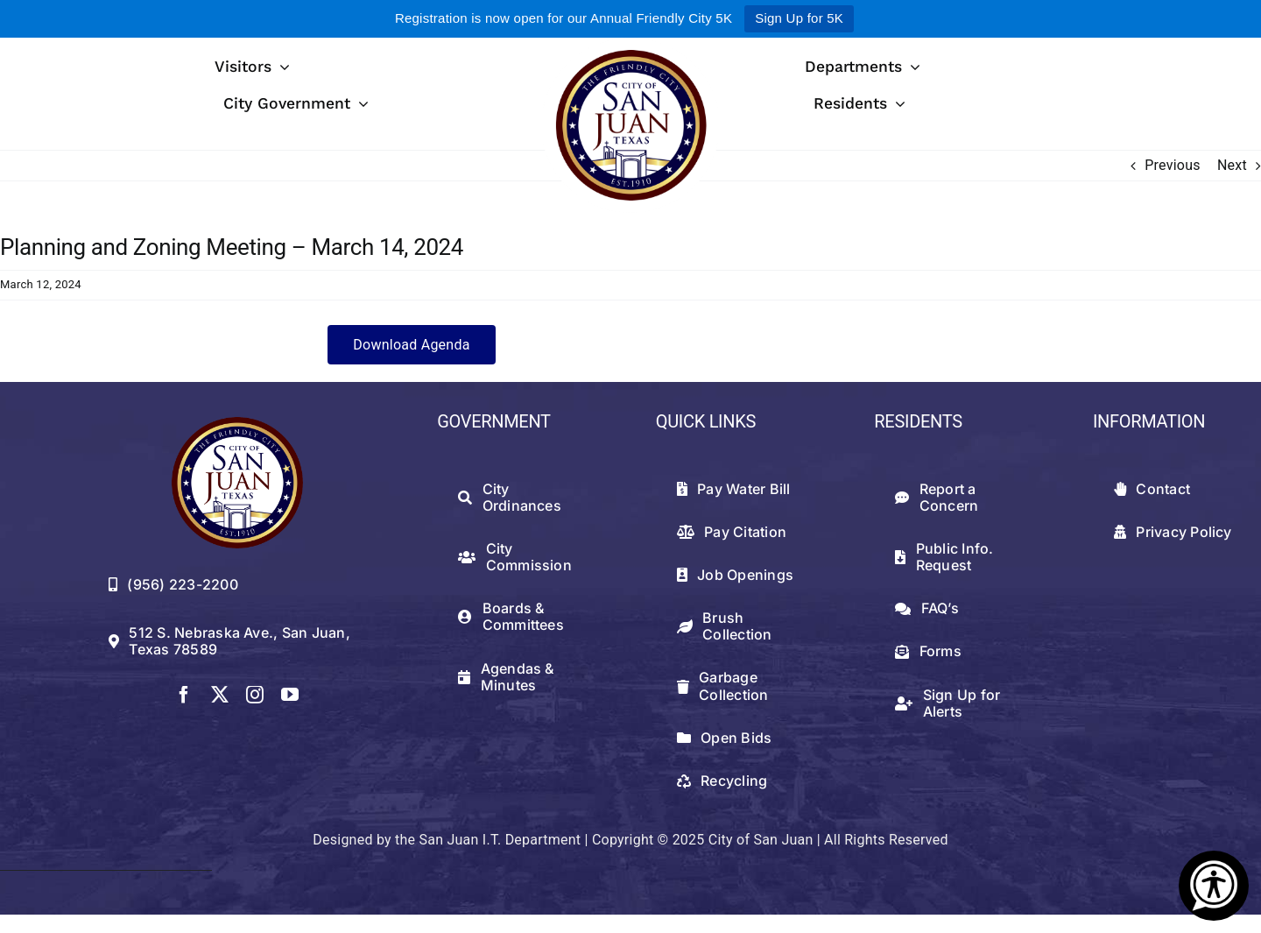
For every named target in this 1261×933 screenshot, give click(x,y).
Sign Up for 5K (799, 18)
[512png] (237, 423)
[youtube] (290, 694)
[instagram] (255, 694)
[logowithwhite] (630, 44)
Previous (1173, 165)
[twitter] (220, 694)
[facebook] (184, 694)
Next (1232, 165)
